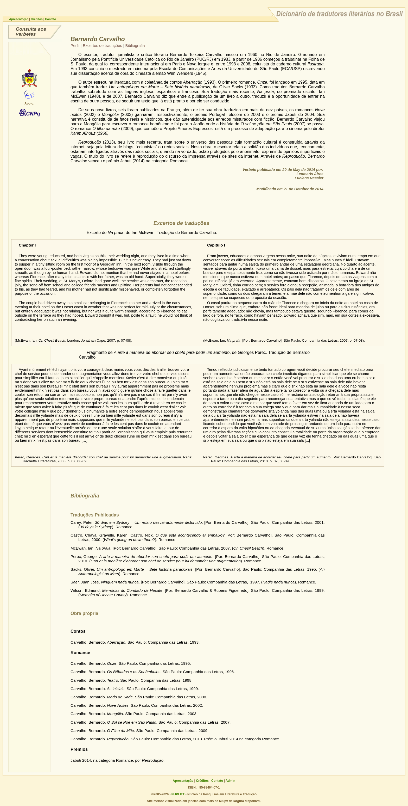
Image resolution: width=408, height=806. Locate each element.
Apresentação (19, 19)
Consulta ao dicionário (35, 32)
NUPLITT (178, 794)
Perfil (76, 45)
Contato (50, 19)
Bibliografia (135, 45)
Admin (230, 781)
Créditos (37, 19)
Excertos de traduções (103, 45)
